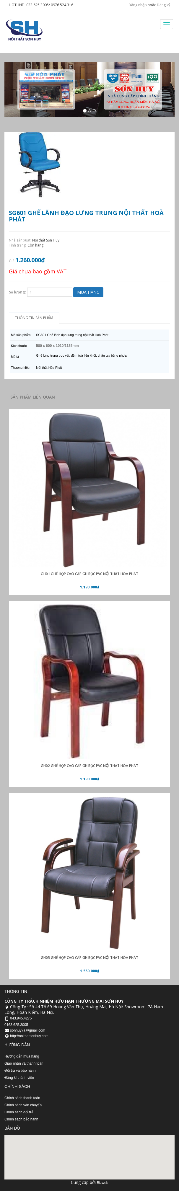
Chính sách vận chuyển (23, 1105)
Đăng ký (163, 4)
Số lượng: (17, 292)
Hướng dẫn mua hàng (21, 1056)
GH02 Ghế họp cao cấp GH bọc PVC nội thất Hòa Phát (89, 765)
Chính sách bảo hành (21, 1119)
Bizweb (102, 1183)
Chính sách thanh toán (22, 1098)
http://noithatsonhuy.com (29, 1036)
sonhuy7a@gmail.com (27, 1030)
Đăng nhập (137, 4)
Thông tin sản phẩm (34, 317)
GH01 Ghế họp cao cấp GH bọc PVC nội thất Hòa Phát (89, 573)
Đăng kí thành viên (19, 1078)
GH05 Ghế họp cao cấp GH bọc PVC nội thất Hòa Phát (89, 957)
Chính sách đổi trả (18, 1112)
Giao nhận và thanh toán (23, 1063)
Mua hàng (88, 292)
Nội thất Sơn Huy (45, 240)
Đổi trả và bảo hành (20, 1070)
